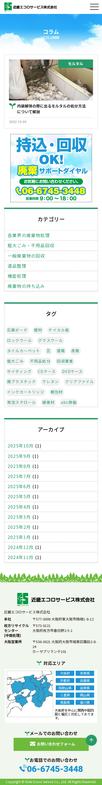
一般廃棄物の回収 (26, 255)
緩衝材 (48, 402)
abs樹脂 (69, 402)
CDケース (47, 371)
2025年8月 (19, 466)
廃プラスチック (21, 381)
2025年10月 (21, 445)
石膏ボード (17, 330)
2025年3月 (19, 517)
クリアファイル (79, 381)
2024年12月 (21, 547)
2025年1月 (19, 537)
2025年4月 (19, 506)
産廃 (75, 350)
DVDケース (72, 371)
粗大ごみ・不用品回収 (31, 245)
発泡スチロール (21, 402)
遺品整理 (17, 265)
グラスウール (50, 340)
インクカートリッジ (25, 392)
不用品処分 (40, 361)
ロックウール (19, 340)
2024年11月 (21, 557)
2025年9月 (19, 456)
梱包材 (57, 392)
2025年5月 (19, 496)
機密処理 (17, 276)
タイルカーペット (23, 350)
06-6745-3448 (55, 769)
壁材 (38, 330)
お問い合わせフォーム (56, 743)
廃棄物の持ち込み (26, 286)
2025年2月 (19, 527)
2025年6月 (19, 486)
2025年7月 (19, 476)
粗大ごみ (15, 361)
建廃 (61, 350)
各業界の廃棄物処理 (29, 235)
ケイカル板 (58, 330)
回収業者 (65, 361)
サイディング (19, 371)
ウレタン (50, 381)
